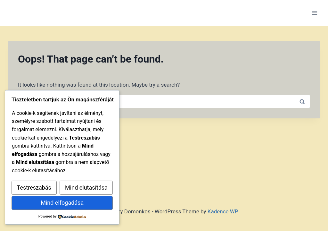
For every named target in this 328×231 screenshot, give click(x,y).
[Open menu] (314, 13)
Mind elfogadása (62, 202)
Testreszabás (34, 187)
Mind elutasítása (86, 187)
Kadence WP (223, 211)
